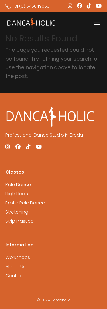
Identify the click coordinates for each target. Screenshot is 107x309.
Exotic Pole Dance (25, 203)
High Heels (16, 193)
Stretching (16, 212)
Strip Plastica (19, 221)
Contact (14, 275)
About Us (15, 266)
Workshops (17, 257)
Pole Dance (18, 184)
